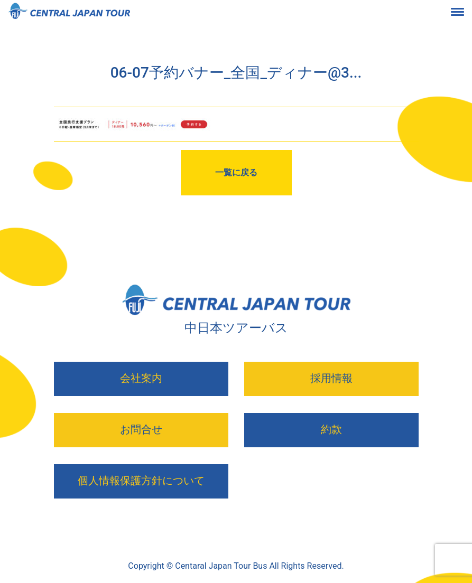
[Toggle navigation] (465, 14)
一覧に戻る (236, 172)
